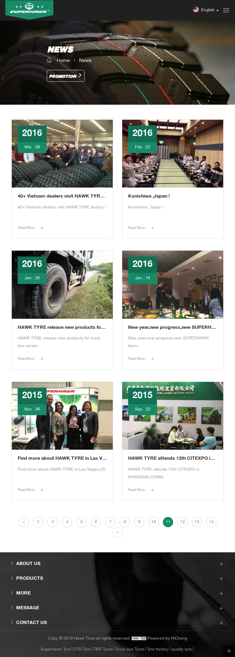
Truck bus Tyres (129, 650)
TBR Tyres (102, 650)
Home (63, 61)
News (85, 61)
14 (211, 522)
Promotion (62, 77)
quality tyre (181, 650)
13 (197, 522)
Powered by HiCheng (167, 639)
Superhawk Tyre (56, 650)
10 (153, 522)
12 (182, 522)
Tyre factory (158, 650)
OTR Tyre (82, 650)
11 (168, 522)
